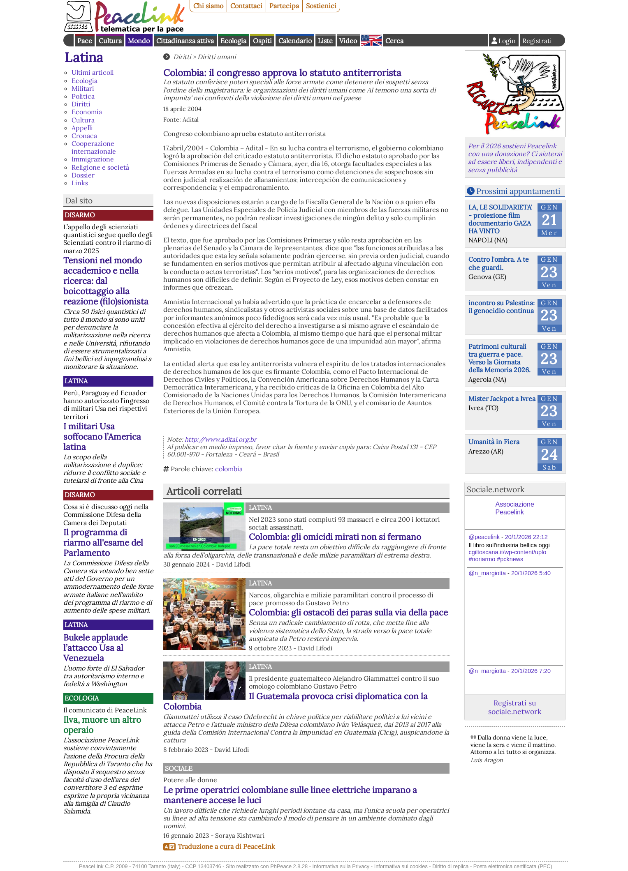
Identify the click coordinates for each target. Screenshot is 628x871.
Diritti (81, 104)
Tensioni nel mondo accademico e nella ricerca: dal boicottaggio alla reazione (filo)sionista (105, 281)
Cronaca (84, 135)
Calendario (295, 41)
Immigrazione (93, 159)
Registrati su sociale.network (514, 707)
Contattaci (246, 6)
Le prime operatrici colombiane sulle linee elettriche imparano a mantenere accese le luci (341, 795)
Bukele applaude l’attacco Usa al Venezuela (95, 648)
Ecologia (233, 41)
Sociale (262, 768)
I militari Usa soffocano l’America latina (102, 436)
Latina (84, 57)
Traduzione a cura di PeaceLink (226, 846)
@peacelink (484, 537)
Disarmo (80, 215)
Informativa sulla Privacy (341, 866)
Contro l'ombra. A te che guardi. (498, 263)
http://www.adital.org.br (221, 439)
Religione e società (100, 167)
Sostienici (321, 6)
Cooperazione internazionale (94, 147)
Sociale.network (495, 489)
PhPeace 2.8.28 (289, 866)
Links (80, 183)
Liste (325, 41)
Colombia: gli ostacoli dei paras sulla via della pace (348, 612)
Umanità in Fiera (493, 442)
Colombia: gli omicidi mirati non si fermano (335, 536)
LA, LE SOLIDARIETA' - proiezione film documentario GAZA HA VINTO (500, 219)
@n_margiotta (487, 573)
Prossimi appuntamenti (518, 191)
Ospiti (262, 41)
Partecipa (284, 6)
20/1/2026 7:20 (531, 671)
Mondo (139, 41)
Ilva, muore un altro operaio (102, 724)
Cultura (110, 41)
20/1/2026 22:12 (526, 537)
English (371, 40)
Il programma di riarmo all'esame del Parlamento (103, 542)
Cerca (394, 41)
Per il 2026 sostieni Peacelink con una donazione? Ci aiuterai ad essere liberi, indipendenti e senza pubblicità (515, 158)
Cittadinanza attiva (185, 41)
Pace (84, 41)
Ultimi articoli (93, 72)
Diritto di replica (450, 866)
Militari (83, 88)
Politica (83, 96)
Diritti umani (216, 57)
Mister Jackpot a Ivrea (501, 398)
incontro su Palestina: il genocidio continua (501, 307)
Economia (87, 112)
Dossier (83, 175)
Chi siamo (208, 6)
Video (348, 41)
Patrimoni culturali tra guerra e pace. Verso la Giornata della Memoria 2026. (499, 358)
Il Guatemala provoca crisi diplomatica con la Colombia (295, 701)
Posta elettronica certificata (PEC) (512, 866)
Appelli (82, 128)
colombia (229, 469)
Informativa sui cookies (401, 866)
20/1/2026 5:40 (531, 573)
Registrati (537, 41)
